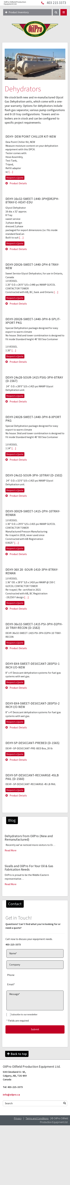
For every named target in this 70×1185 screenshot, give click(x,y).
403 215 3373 (56, 2)
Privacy (18, 1118)
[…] (11, 171)
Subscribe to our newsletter (24, 1014)
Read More (10, 850)
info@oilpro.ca (11, 1094)
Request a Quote (14, 177)
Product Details (16, 183)
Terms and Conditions (37, 1118)
